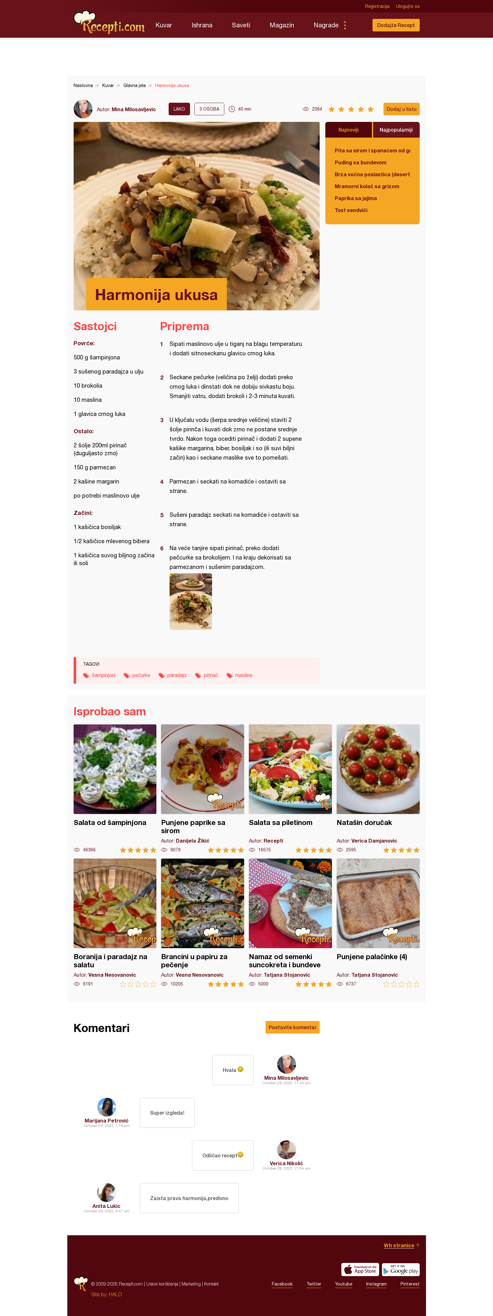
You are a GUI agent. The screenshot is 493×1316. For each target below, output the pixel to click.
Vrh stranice (399, 1245)
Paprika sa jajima (356, 198)
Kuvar (163, 25)
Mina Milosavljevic (134, 109)
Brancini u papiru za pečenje (202, 923)
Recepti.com (110, 22)
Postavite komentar (293, 1027)
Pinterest (410, 1283)
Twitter (313, 1283)
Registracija (377, 6)
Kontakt (211, 1283)
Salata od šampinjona (115, 788)
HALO (115, 1294)
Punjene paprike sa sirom (202, 788)
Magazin (282, 25)
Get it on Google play (401, 1269)
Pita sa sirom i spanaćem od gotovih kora (372, 150)
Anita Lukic (106, 1206)
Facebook (282, 1283)
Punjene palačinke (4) (378, 923)
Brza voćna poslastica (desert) (372, 174)
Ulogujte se (408, 6)
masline (243, 675)
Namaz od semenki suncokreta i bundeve (290, 923)
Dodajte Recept (396, 25)
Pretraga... (357, 25)
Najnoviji (349, 130)
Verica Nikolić (286, 1163)
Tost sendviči (351, 210)
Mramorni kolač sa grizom (367, 186)
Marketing (191, 1283)
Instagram (376, 1283)
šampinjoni (103, 675)
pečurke (141, 675)
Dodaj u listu (402, 109)
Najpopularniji (396, 130)
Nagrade (326, 25)
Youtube (343, 1283)
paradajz (177, 675)
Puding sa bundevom (360, 162)
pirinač (211, 675)
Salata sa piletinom (290, 788)
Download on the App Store (360, 1269)
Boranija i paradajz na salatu (115, 923)
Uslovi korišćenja (162, 1283)
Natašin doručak (378, 788)
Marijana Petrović (107, 1120)
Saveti (241, 25)
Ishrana (202, 25)
